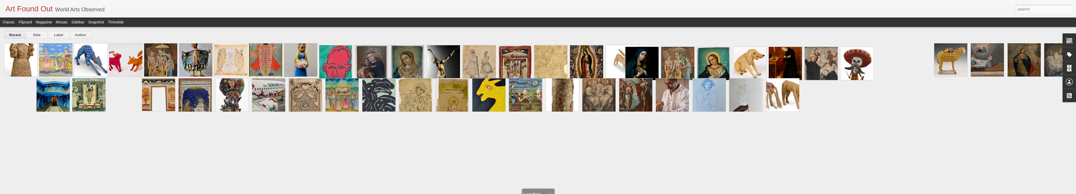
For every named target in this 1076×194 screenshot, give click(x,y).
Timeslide (116, 22)
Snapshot (96, 22)
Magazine (44, 22)
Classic (9, 22)
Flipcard (25, 22)
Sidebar (78, 22)
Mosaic (62, 22)
